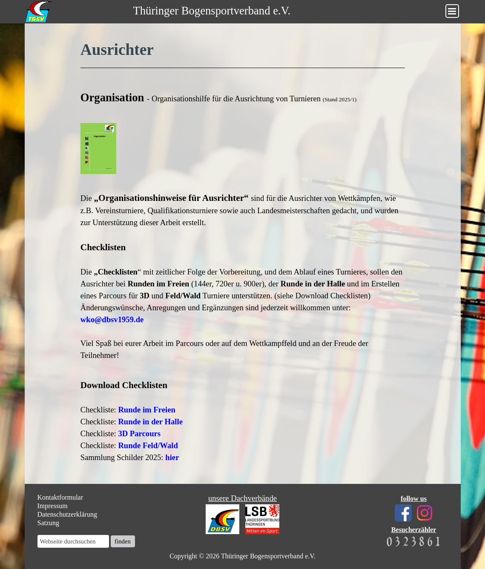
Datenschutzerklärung (67, 514)
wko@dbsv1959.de (112, 319)
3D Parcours (139, 433)
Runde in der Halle (150, 421)
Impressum (52, 505)
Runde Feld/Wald (148, 445)
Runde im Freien (146, 409)
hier (172, 457)
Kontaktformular (60, 497)
